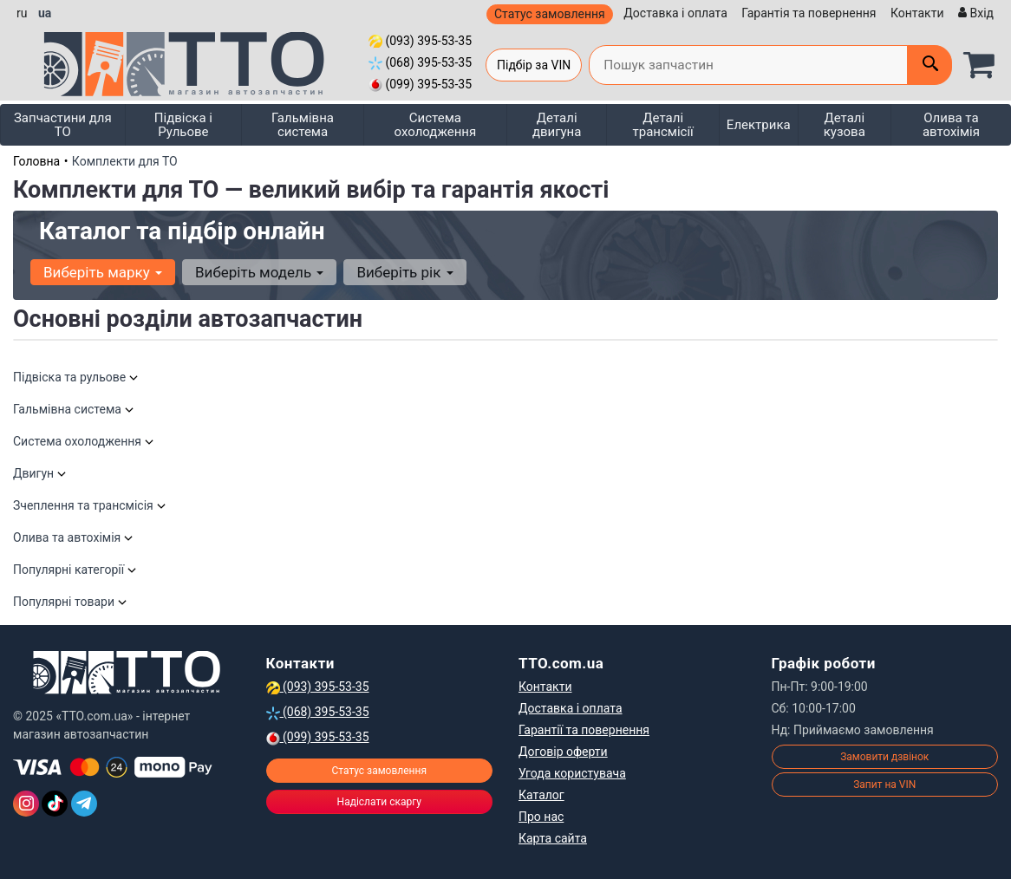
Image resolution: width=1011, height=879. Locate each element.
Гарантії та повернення (584, 730)
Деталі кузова (844, 125)
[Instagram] (26, 804)
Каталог (541, 795)
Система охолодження (436, 125)
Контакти (917, 13)
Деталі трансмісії (663, 125)
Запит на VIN (884, 784)
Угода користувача (572, 773)
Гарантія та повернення (808, 13)
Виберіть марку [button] (102, 272)
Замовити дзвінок (884, 757)
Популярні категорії (75, 569)
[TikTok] (55, 804)
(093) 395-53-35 (420, 41)
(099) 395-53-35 (420, 84)
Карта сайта (553, 838)
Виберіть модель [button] (259, 272)
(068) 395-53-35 (420, 62)
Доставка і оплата (675, 13)
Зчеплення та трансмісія (90, 505)
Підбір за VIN (534, 65)
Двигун (40, 473)
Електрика (759, 125)
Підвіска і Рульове (183, 125)
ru (21, 13)
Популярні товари (70, 602)
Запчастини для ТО (63, 125)
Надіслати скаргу (379, 802)
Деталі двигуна (557, 125)
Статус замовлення (549, 14)
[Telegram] (84, 804)
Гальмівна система (302, 125)
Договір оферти (563, 752)
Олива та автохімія (951, 125)
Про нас (541, 817)
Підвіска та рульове (76, 377)
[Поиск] (929, 65)
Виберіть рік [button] (404, 272)
